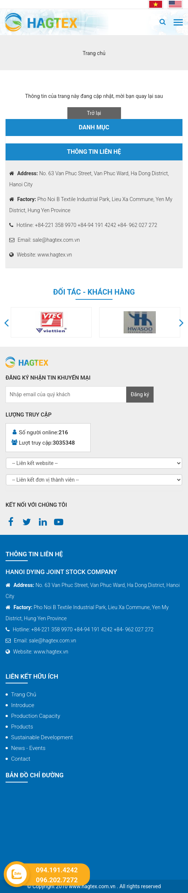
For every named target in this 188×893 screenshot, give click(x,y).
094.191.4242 (57, 870)
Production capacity (35, 716)
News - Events (28, 748)
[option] (82, 322)
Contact (20, 759)
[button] (6, 322)
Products (22, 726)
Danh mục (94, 127)
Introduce (22, 705)
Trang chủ (23, 694)
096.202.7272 (57, 880)
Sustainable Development (42, 737)
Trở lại (94, 113)
